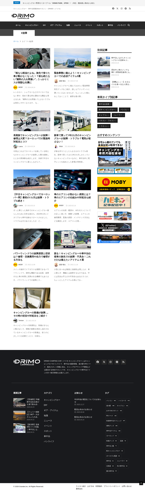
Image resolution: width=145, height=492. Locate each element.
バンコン (124, 110)
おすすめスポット (114, 410)
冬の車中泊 (122, 466)
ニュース (77, 25)
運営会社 (79, 489)
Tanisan (18, 321)
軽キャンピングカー (107, 110)
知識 (68, 25)
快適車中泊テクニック (115, 421)
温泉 (123, 441)
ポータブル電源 (113, 456)
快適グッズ (111, 441)
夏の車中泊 (111, 471)
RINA (58, 146)
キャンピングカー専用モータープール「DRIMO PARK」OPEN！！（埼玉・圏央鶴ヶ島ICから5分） (59, 3)
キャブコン (104, 115)
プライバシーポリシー (112, 486)
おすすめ (90, 486)
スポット (100, 25)
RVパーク (111, 416)
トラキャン (104, 126)
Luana (18, 146)
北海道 (110, 466)
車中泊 (110, 25)
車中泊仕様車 (105, 104)
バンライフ (121, 25)
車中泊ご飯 (111, 446)
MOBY (18, 87)
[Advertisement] (114, 284)
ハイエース (124, 400)
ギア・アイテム (56, 25)
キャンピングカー (31, 25)
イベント (88, 25)
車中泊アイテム (113, 431)
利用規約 (99, 486)
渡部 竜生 (60, 81)
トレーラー (118, 115)
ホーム (18, 25)
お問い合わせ (127, 486)
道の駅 (110, 406)
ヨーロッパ (111, 436)
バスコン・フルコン (107, 120)
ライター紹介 (81, 486)
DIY (44, 25)
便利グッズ (111, 426)
